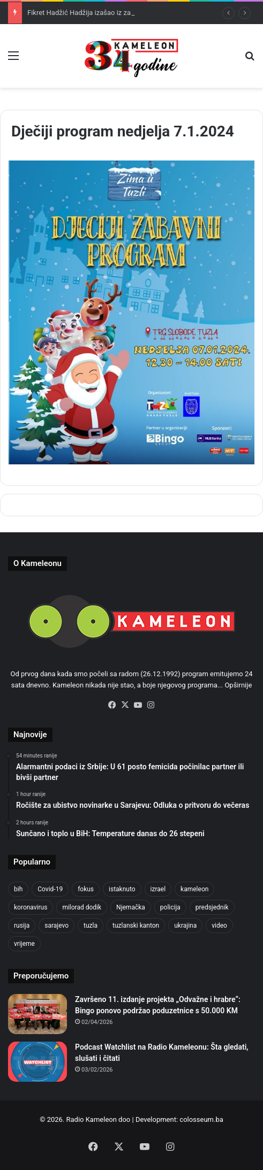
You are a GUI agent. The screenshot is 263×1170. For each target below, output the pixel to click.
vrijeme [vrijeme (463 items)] (24, 943)
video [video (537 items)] (219, 925)
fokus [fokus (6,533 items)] (86, 889)
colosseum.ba (201, 1119)
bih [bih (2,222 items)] (18, 889)
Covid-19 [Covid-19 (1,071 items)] (50, 889)
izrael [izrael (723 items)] (158, 889)
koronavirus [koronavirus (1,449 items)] (30, 907)
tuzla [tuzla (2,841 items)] (90, 925)
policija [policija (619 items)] (170, 907)
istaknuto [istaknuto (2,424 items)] (122, 889)
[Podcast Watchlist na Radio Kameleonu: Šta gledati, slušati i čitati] (37, 1062)
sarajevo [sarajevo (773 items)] (56, 925)
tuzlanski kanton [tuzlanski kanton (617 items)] (135, 925)
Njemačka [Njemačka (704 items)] (130, 907)
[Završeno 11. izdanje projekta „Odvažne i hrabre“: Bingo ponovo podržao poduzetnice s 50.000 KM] (37, 1014)
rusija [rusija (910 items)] (21, 925)
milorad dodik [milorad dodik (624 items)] (81, 907)
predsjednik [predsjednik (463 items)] (212, 907)
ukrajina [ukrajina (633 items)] (185, 925)
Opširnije (238, 685)
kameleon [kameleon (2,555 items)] (194, 889)
